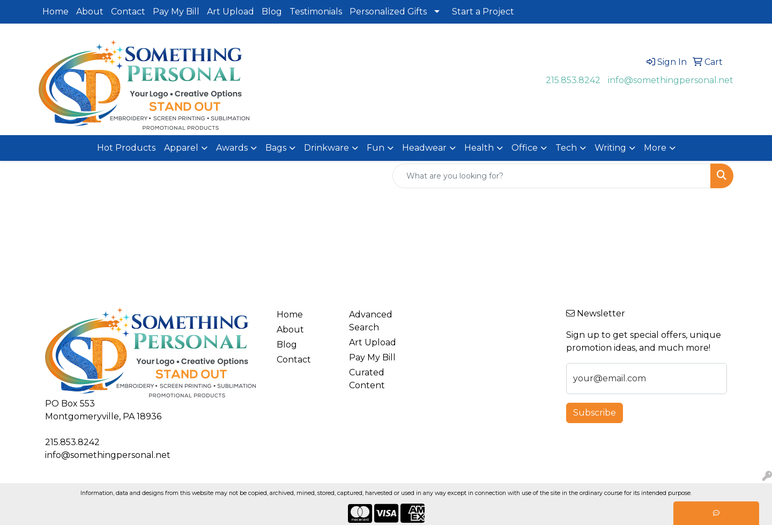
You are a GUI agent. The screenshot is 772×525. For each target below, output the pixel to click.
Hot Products (126, 148)
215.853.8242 (573, 80)
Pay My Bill (176, 11)
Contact (128, 11)
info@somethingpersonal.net (670, 80)
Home (55, 11)
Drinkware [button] (326, 148)
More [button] (655, 148)
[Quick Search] (551, 176)
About (89, 11)
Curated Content (367, 378)
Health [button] (479, 148)
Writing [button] (610, 148)
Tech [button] (566, 148)
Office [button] (524, 148)
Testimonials (316, 11)
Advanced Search (370, 320)
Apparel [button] (181, 148)
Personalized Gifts (388, 11)
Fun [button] (375, 148)
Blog (272, 11)
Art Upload (230, 11)
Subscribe (594, 413)
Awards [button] (232, 148)
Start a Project (483, 11)
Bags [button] (275, 148)
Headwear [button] (424, 148)
